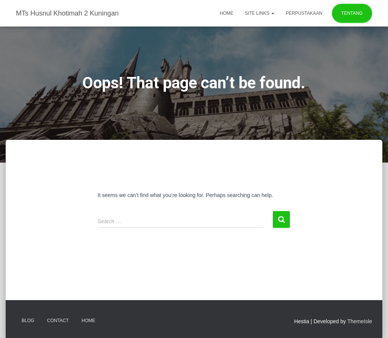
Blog (28, 320)
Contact (58, 320)
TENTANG (352, 13)
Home (226, 13)
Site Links (259, 13)
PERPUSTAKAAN (304, 13)
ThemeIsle (359, 321)
